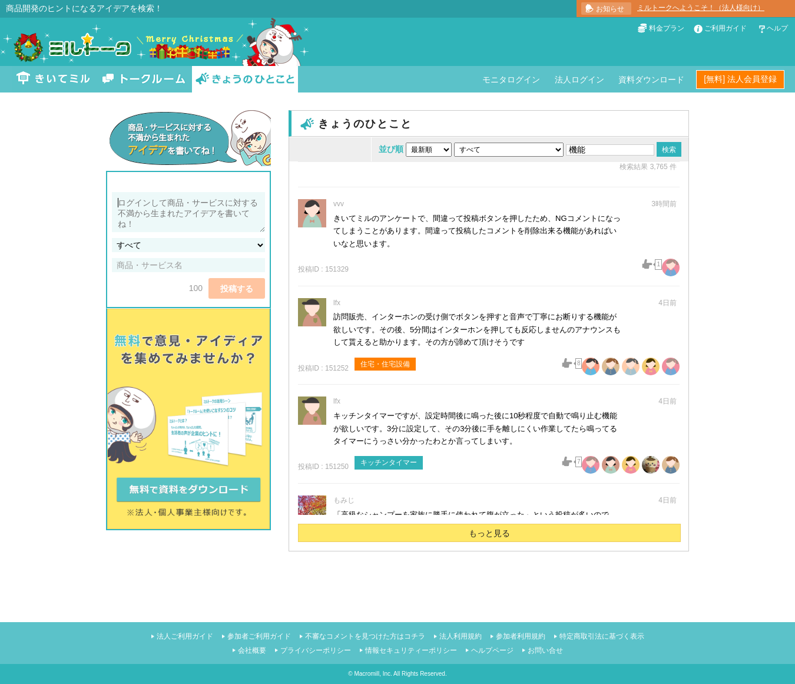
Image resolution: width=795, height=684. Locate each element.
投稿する (236, 288)
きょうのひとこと (245, 79)
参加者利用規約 (520, 636)
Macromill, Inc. (373, 673)
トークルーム (143, 79)
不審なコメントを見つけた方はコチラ (365, 636)
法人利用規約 (460, 636)
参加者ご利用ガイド (259, 636)
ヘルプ (777, 28)
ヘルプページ (492, 650)
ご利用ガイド (725, 28)
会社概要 (252, 650)
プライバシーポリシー (315, 650)
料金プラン (666, 28)
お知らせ (610, 9)
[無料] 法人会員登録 (740, 79)
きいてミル (53, 79)
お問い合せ (545, 650)
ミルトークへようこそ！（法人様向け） (700, 8)
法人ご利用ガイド (185, 636)
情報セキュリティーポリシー (411, 650)
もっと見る (489, 533)
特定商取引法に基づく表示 (601, 636)
